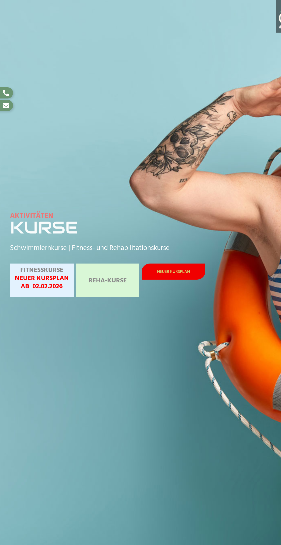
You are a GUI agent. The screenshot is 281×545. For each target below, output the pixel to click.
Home (62, 10)
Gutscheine (243, 10)
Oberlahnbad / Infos (100, 10)
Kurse (187, 10)
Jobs (269, 10)
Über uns (263, 21)
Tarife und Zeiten (152, 10)
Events (212, 10)
